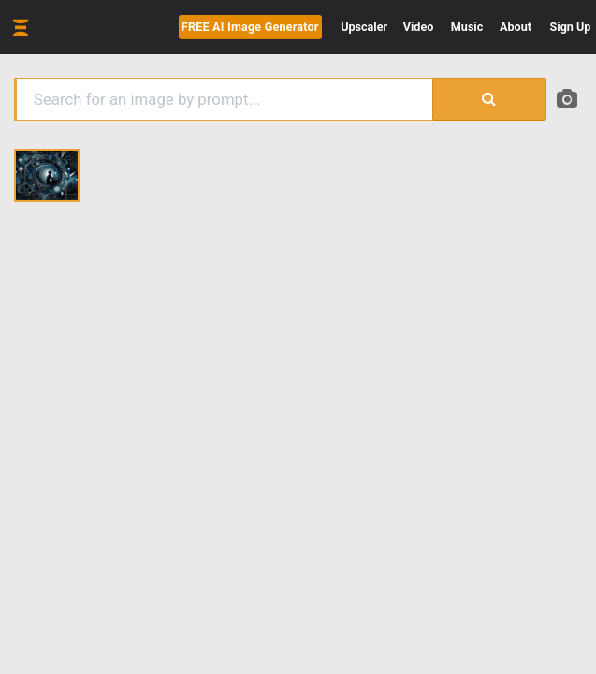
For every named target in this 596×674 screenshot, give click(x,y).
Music (467, 27)
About (515, 27)
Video (418, 27)
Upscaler (364, 27)
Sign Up (570, 27)
